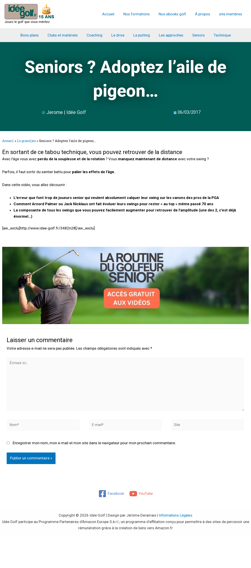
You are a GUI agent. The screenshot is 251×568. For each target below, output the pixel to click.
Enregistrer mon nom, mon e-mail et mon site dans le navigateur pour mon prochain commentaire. (94, 445)
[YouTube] (141, 496)
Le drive (118, 35)
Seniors (195, 35)
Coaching (96, 35)
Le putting (141, 35)
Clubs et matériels (66, 35)
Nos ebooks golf (175, 14)
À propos (204, 14)
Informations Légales (176, 518)
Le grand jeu (28, 141)
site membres (231, 14)
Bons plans (34, 35)
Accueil (114, 14)
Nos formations (141, 14)
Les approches (169, 35)
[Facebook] (111, 496)
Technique (217, 35)
